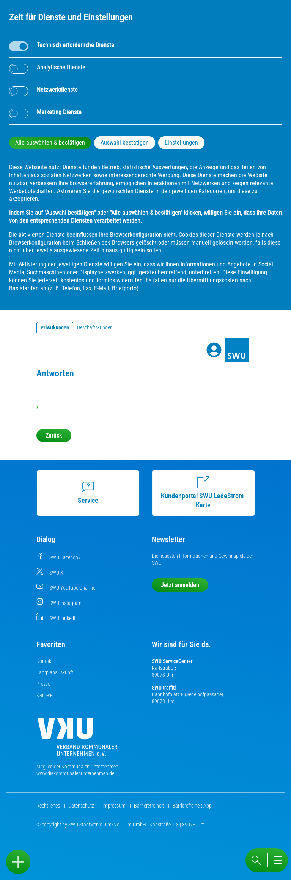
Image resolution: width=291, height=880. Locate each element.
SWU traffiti (164, 688)
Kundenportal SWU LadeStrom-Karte (203, 492)
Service (88, 492)
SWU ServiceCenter (172, 661)
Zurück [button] (54, 435)
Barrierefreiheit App (192, 806)
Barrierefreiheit (149, 806)
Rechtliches (48, 806)
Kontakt (44, 661)
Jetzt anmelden (180, 585)
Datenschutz (81, 806)
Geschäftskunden (95, 327)
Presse (43, 684)
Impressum (114, 806)
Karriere (44, 695)
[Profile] (214, 349)
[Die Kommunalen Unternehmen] (77, 740)
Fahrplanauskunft (54, 672)
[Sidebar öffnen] (18, 862)
